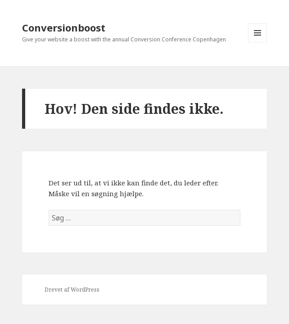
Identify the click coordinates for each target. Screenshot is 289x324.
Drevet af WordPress (72, 289)
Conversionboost (63, 27)
